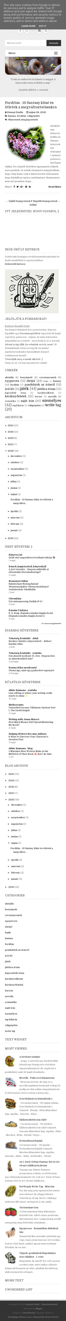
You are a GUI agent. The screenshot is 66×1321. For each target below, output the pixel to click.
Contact (39, 31)
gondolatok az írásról (39, 384)
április (14, 511)
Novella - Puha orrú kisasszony (37, 1078)
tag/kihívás (18, 405)
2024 (10, 431)
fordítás (21, 116)
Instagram (33, 31)
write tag (53, 405)
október (15, 462)
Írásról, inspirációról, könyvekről (27, 566)
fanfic (45, 381)
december (16, 456)
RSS (46, 31)
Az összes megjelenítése (51, 623)
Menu (33, 53)
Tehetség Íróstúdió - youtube (25, 653)
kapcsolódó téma (15, 393)
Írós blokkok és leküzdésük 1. (36, 1098)
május (14, 494)
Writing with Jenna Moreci (24, 719)
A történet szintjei (29, 1057)
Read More (54, 186)
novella (52, 396)
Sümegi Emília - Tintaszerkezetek (41, 1304)
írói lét (9, 389)
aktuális (9, 377)
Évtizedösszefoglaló (31, 1140)
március (15, 517)
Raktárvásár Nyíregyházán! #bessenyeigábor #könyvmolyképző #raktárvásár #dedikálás (29, 587)
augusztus (16, 475)
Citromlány (15, 598)
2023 (11, 438)
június (14, 488)
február (15, 524)
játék (24, 389)
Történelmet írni (28, 1207)
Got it (42, 26)
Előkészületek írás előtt (32, 1119)
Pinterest (27, 31)
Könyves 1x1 (15, 554)
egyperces (12, 381)
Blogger (38, 1309)
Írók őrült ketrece (15, 264)
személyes (51, 401)
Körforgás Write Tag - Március (36, 1186)
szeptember (18, 469)
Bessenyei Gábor (18, 581)
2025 (11, 425)
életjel (31, 381)
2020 (11, 451)
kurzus (38, 396)
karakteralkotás (46, 393)
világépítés (33, 116)
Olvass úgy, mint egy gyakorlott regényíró (31, 670)
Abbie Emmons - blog (21, 748)
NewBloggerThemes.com (19, 1317)
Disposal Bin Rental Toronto (45, 1317)
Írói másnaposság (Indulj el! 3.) (25, 601)
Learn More (28, 26)
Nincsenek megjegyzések (23, 119)
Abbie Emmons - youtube (23, 690)
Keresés (53, 43)
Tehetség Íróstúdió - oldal (23, 638)
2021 (10, 444)
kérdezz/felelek (15, 396)
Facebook (20, 31)
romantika (10, 401)
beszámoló (26, 377)
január (14, 530)
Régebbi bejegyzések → (46, 201)
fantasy (12, 116)
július (14, 481)
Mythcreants (16, 704)
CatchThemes (28, 1313)
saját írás (27, 401)
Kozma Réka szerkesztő (23, 667)
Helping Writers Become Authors (27, 734)
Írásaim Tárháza (18, 610)
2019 (10, 538)
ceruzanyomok (47, 377)
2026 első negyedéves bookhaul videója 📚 (32, 557)
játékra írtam (46, 389)
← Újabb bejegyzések (18, 201)
